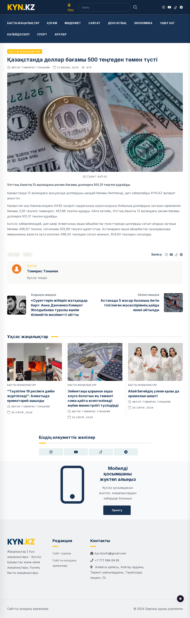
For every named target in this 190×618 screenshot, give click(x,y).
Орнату (117, 510)
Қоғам (52, 23)
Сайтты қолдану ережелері (27, 609)
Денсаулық (117, 23)
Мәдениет (73, 23)
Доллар (14, 254)
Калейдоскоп (18, 34)
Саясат (94, 23)
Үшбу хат (167, 23)
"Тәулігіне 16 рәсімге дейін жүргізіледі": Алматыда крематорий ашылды (31, 396)
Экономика (143, 23)
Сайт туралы (62, 553)
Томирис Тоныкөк (35, 67)
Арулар (60, 34)
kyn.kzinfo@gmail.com (110, 553)
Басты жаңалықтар (23, 23)
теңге (27, 254)
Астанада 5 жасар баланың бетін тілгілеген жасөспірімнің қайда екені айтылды (130, 305)
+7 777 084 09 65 (107, 560)
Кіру (71, 7)
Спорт (42, 34)
